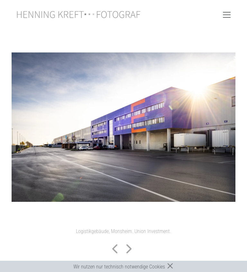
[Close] (170, 266)
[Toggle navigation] (226, 15)
